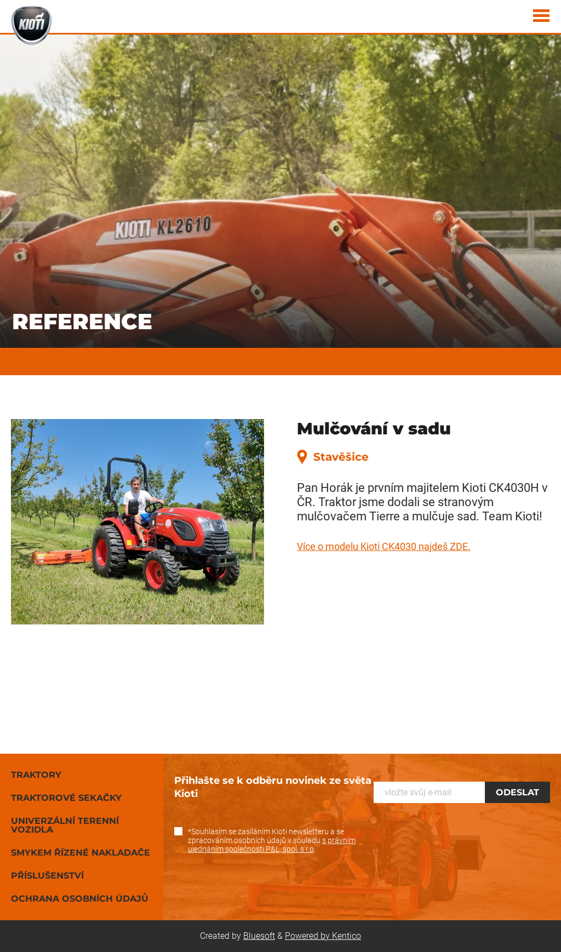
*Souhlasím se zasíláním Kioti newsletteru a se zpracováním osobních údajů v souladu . (272, 840)
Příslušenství (47, 875)
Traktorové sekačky (66, 798)
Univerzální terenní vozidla (65, 825)
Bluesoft (259, 936)
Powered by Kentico (323, 936)
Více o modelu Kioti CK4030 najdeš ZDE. (384, 546)
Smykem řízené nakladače (80, 852)
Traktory (36, 775)
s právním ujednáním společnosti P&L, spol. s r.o (272, 844)
